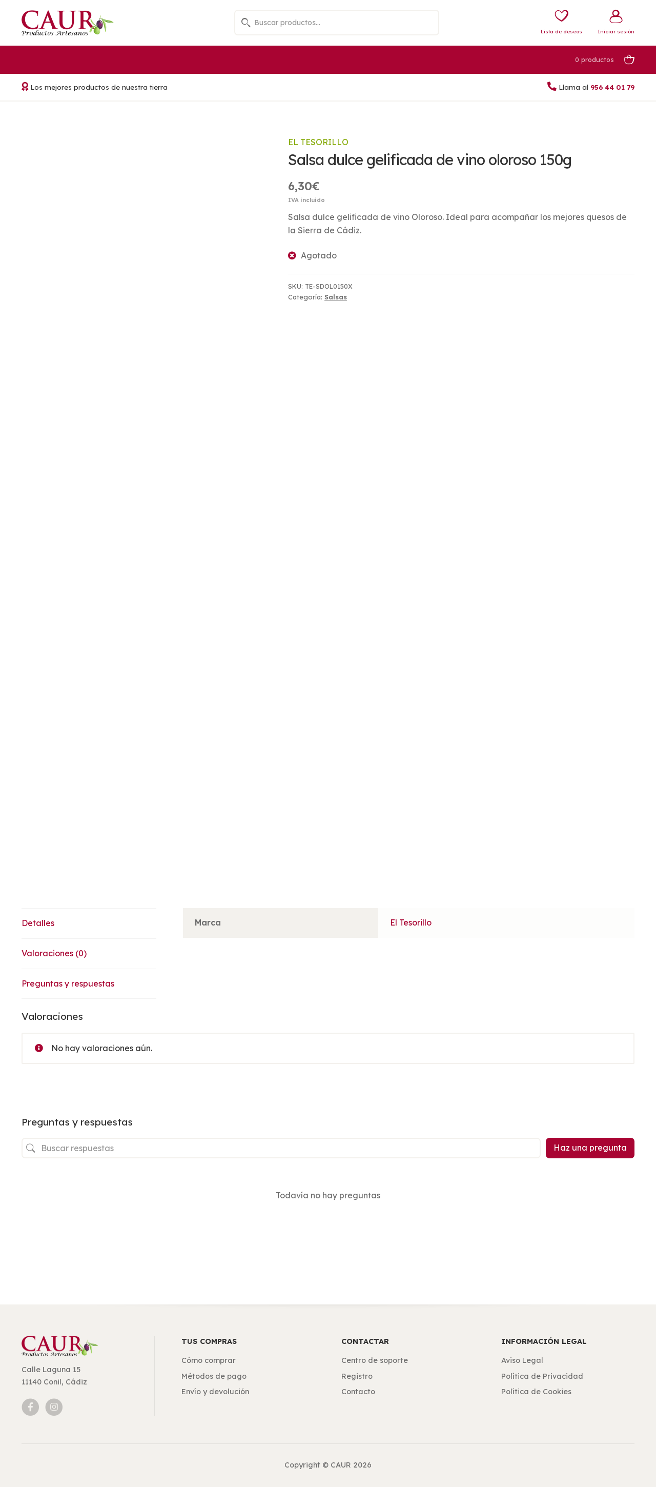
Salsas (335, 297)
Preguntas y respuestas (68, 983)
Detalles (38, 923)
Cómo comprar (208, 1360)
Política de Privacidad (542, 1376)
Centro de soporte (374, 1360)
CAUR (341, 1465)
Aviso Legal (522, 1360)
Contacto (358, 1391)
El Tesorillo (318, 142)
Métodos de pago (214, 1376)
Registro (357, 1376)
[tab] (89, 924)
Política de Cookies (536, 1391)
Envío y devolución (215, 1391)
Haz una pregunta (590, 1147)
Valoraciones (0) (54, 953)
